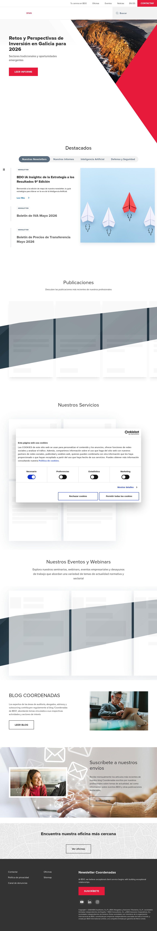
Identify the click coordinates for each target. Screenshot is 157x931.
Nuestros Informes (63, 159)
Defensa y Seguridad (123, 159)
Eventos (108, 3)
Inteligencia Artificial (92, 159)
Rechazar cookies (78, 496)
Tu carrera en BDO (78, 3)
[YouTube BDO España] (81, 902)
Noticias (120, 3)
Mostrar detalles (125, 487)
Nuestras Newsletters (34, 159)
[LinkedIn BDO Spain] (89, 902)
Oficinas (95, 3)
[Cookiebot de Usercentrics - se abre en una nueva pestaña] (127, 433)
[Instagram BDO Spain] (97, 902)
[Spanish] (134, 3)
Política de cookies (49, 460)
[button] (147, 3)
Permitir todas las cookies (119, 496)
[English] (130, 3)
